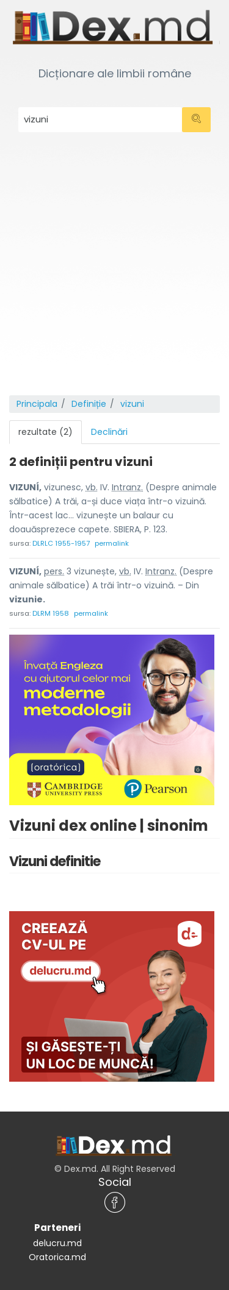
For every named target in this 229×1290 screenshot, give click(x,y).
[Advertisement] (114, 275)
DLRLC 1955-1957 (61, 543)
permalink (112, 543)
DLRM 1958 (50, 613)
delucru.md (57, 1243)
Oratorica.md (57, 1257)
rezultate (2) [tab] (45, 432)
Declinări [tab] (109, 432)
